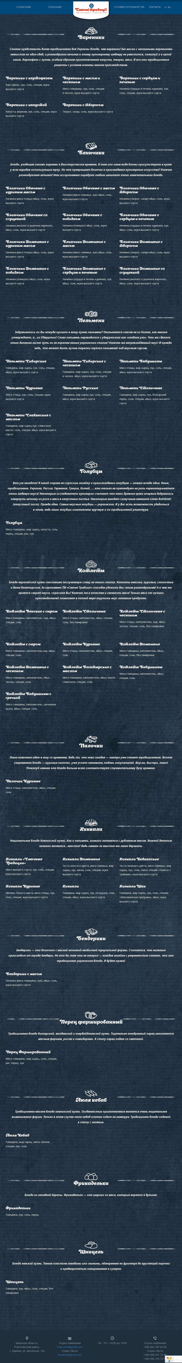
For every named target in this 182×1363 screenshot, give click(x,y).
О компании (24, 7)
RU (169, 7)
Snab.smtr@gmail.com (70, 1347)
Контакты (155, 7)
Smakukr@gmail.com (70, 1354)
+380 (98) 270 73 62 (155, 1358)
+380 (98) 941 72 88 (155, 1354)
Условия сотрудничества (129, 7)
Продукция (54, 7)
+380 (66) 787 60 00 (155, 1347)
